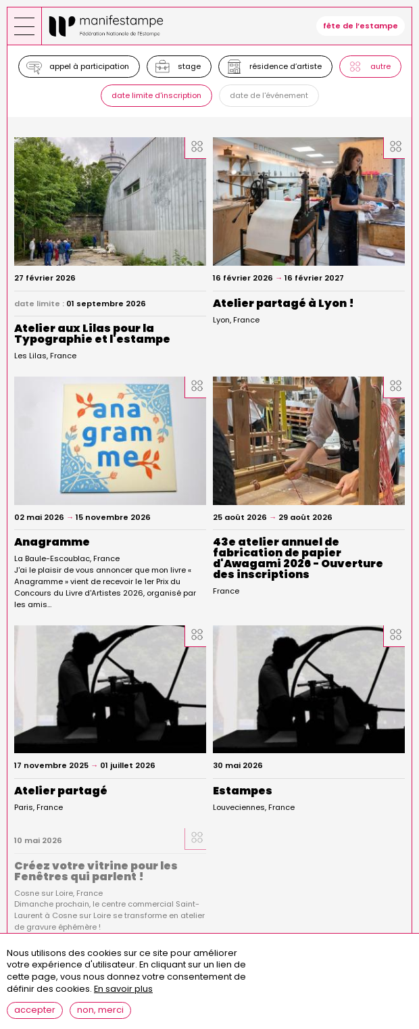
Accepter (34, 1018)
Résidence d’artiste (285, 66)
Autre (380, 66)
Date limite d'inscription (156, 95)
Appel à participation (89, 66)
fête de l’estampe (360, 25)
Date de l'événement (269, 95)
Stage (189, 66)
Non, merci (100, 1018)
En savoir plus (123, 997)
